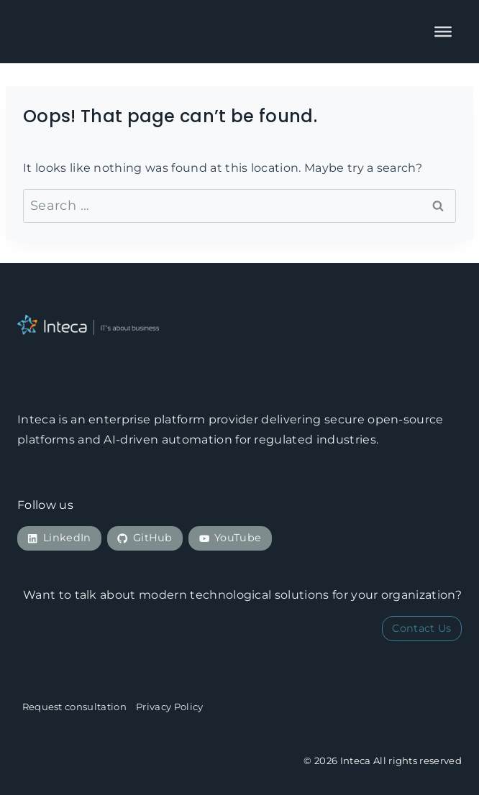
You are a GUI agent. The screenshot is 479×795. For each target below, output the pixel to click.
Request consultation (74, 706)
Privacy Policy (169, 706)
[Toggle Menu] (443, 32)
